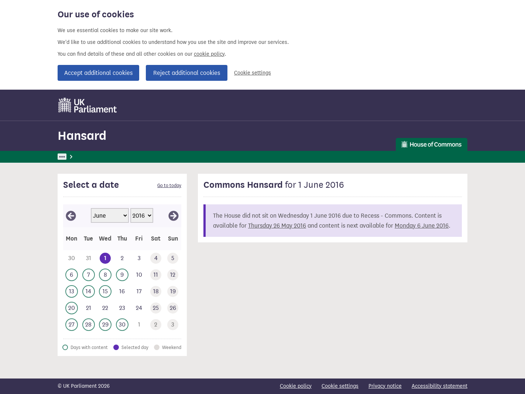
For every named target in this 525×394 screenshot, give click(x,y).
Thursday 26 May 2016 (277, 225)
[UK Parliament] (88, 105)
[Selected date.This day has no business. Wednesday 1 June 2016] (105, 258)
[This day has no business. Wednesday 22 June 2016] (105, 308)
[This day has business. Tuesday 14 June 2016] (88, 291)
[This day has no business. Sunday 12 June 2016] (172, 275)
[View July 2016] (173, 216)
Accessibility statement (439, 386)
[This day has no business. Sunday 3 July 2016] (172, 325)
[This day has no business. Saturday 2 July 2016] (156, 325)
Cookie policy (296, 386)
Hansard (82, 135)
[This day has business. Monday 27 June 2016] (71, 325)
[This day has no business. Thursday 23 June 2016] (122, 308)
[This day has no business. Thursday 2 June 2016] (122, 258)
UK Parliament (74, 156)
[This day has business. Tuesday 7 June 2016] (88, 275)
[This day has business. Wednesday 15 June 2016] (105, 291)
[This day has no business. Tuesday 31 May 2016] (88, 258)
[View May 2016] (71, 216)
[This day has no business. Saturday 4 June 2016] (156, 258)
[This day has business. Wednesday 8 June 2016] (105, 275)
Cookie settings (252, 73)
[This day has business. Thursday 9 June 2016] (122, 275)
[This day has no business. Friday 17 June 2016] (139, 291)
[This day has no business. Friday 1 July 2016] (139, 325)
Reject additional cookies (186, 72)
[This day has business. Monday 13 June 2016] (71, 291)
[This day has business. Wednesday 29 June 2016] (105, 325)
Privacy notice (385, 386)
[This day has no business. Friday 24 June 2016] (139, 308)
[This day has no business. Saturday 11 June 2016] (156, 275)
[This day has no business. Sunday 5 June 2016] (172, 258)
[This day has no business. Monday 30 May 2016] (71, 258)
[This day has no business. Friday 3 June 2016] (139, 258)
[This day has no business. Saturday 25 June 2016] (156, 308)
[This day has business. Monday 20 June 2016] (71, 308)
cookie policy (209, 54)
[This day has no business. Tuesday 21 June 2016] (88, 308)
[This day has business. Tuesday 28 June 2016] (88, 325)
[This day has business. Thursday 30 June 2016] (122, 325)
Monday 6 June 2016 (422, 225)
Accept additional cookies (98, 72)
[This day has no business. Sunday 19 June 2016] (172, 291)
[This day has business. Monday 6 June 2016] (71, 275)
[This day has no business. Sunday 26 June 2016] (172, 308)
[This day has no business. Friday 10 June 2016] (139, 275)
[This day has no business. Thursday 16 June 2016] (122, 291)
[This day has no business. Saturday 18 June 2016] (156, 291)
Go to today (169, 185)
